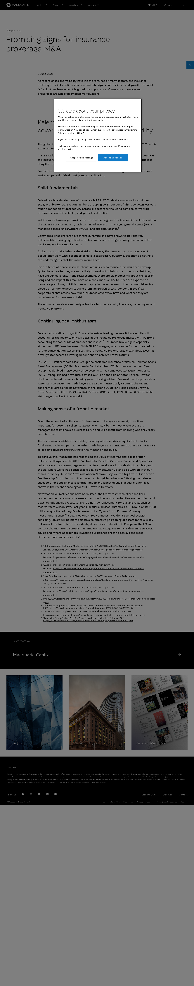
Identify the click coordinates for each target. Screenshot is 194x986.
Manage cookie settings (80, 157)
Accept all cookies (112, 157)
